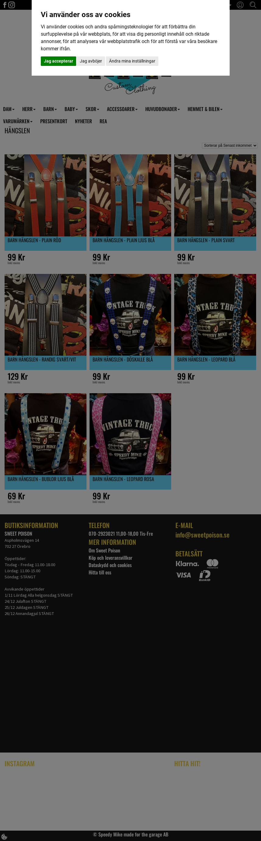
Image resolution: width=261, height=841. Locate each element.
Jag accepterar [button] (58, 61)
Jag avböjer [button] (91, 61)
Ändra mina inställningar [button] (132, 61)
